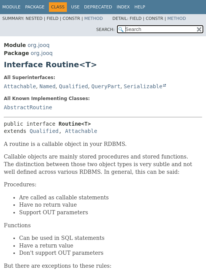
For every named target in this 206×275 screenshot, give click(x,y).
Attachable (20, 86)
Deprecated (98, 7)
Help (140, 7)
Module (11, 7)
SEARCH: (105, 29)
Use (75, 7)
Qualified (73, 86)
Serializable (143, 86)
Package (35, 7)
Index (123, 7)
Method (93, 18)
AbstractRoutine (28, 107)
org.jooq (38, 45)
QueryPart (105, 86)
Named (47, 86)
